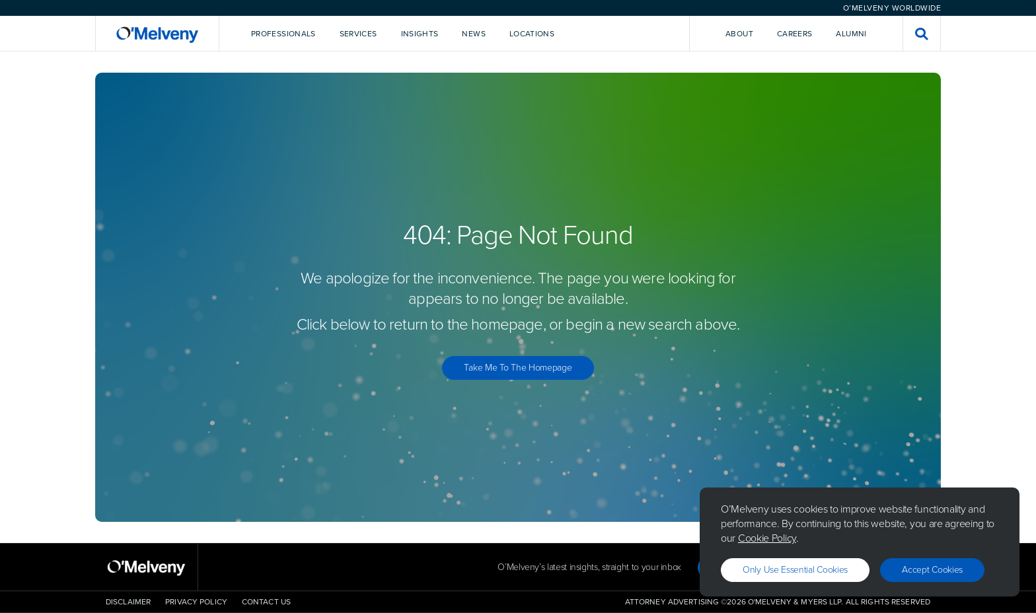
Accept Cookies (932, 570)
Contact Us (266, 602)
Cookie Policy (767, 538)
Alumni (851, 34)
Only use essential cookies (795, 570)
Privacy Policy (196, 602)
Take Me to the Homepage (518, 368)
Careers (795, 34)
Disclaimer (128, 602)
